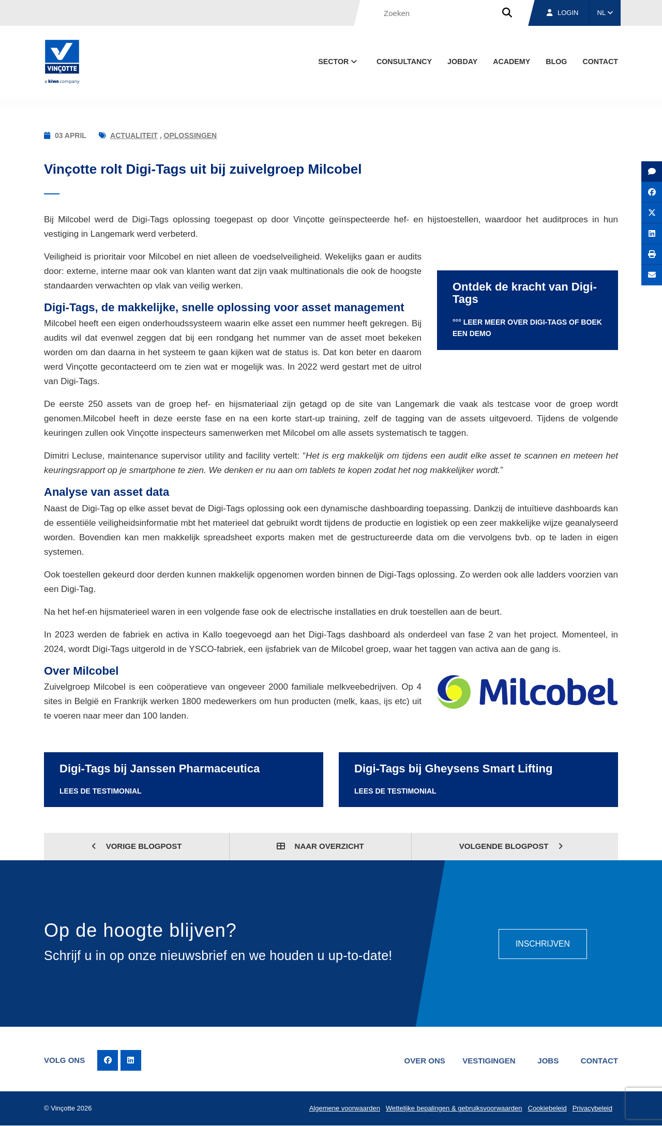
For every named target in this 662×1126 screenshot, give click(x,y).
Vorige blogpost (137, 846)
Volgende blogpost (511, 846)
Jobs (547, 1060)
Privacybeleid (592, 1109)
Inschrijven (542, 943)
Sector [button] (338, 61)
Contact (600, 61)
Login (562, 13)
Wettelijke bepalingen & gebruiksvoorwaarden (453, 1109)
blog (556, 61)
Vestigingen (487, 1060)
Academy (511, 61)
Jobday (462, 61)
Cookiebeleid (546, 1109)
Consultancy (404, 61)
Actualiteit (134, 135)
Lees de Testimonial (100, 791)
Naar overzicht (320, 846)
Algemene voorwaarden (343, 1109)
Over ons (422, 1060)
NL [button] (605, 13)
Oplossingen (190, 135)
